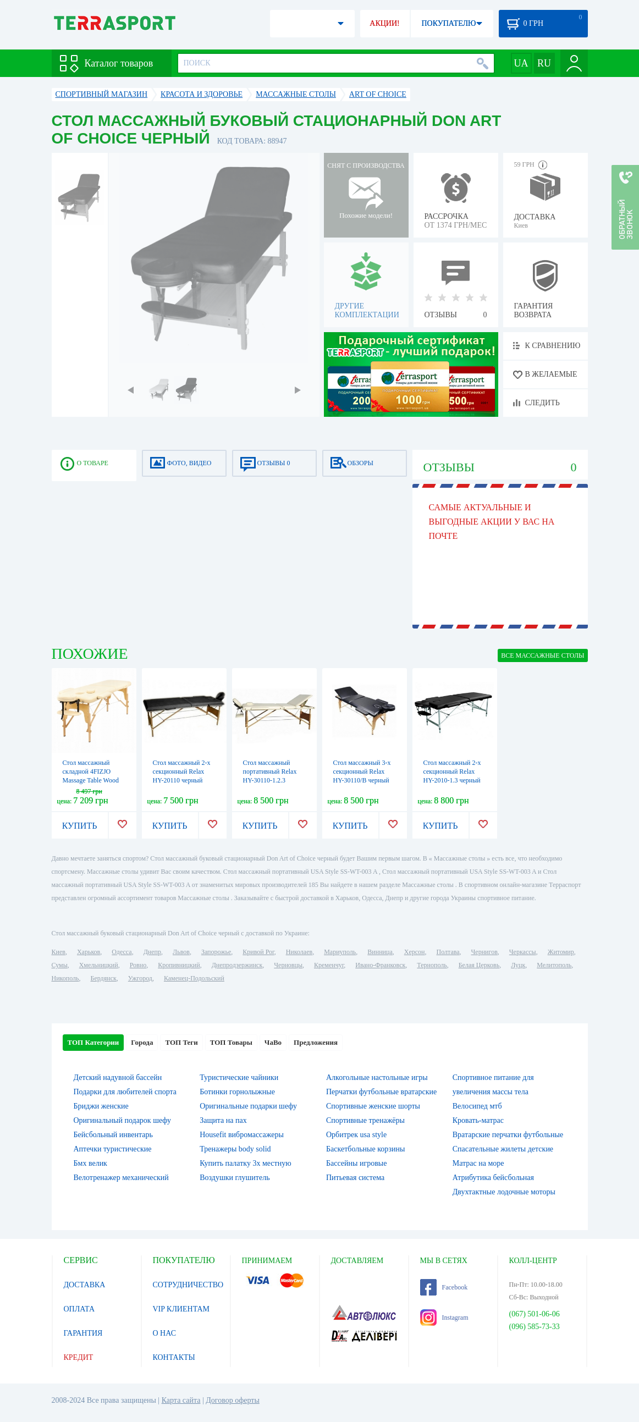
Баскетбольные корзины (365, 1149)
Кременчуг (329, 965)
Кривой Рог (258, 952)
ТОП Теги (181, 1042)
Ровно (138, 965)
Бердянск (104, 978)
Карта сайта (181, 1400)
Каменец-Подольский (194, 978)
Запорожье (216, 952)
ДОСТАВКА (85, 1285)
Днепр (152, 952)
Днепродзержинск (237, 965)
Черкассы (522, 952)
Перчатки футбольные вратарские (381, 1092)
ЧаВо (273, 1042)
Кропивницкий (179, 965)
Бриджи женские (101, 1106)
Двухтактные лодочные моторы (504, 1192)
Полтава (448, 952)
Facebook (444, 1287)
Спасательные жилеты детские (503, 1149)
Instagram (444, 1317)
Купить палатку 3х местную (245, 1163)
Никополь (65, 978)
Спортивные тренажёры (365, 1120)
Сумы (60, 965)
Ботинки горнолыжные (237, 1092)
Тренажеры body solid (235, 1149)
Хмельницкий (98, 965)
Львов (181, 952)
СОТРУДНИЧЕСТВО (188, 1285)
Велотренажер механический (121, 1177)
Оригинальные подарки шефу (248, 1106)
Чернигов (484, 952)
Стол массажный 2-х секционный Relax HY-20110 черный (182, 771)
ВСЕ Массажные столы (542, 655)
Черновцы (288, 965)
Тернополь (432, 965)
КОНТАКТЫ (174, 1357)
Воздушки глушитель (234, 1177)
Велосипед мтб (477, 1106)
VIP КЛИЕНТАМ (181, 1309)
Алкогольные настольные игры (377, 1077)
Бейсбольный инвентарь (113, 1135)
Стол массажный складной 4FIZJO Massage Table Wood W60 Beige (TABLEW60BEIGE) (91, 780)
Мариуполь (340, 952)
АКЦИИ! (384, 23)
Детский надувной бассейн (118, 1077)
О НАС (164, 1333)
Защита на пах (223, 1120)
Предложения (316, 1042)
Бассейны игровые (356, 1163)
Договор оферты (233, 1400)
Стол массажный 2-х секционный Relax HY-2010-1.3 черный (452, 771)
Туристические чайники (239, 1077)
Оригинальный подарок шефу (123, 1120)
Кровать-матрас (478, 1120)
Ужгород (140, 978)
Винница (379, 952)
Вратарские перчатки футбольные (508, 1135)
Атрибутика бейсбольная (493, 1177)
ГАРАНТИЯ (83, 1333)
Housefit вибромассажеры (242, 1135)
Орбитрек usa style (356, 1135)
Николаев (299, 952)
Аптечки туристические (113, 1149)
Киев (58, 952)
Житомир (561, 952)
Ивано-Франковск (380, 965)
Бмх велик (90, 1163)
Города (142, 1042)
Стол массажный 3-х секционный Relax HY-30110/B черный (362, 771)
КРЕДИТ (78, 1357)
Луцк (518, 965)
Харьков (88, 952)
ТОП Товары (231, 1042)
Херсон (414, 952)
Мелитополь (554, 965)
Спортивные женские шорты (373, 1106)
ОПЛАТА (79, 1309)
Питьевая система (355, 1177)
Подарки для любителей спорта (125, 1092)
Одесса (121, 952)
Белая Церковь (479, 965)
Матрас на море (478, 1163)
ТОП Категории (93, 1042)
